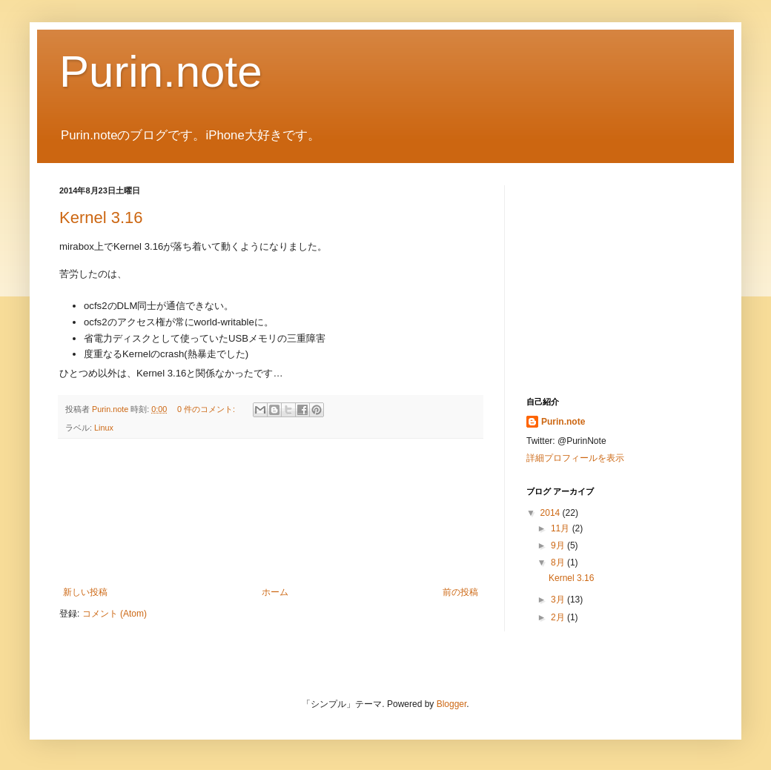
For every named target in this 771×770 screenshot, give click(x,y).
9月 (559, 545)
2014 (551, 513)
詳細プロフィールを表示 (575, 458)
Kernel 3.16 (101, 217)
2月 (559, 617)
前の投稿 (460, 592)
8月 (559, 562)
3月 (559, 599)
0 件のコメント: (207, 409)
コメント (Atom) (114, 613)
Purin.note (160, 71)
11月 (561, 528)
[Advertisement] (271, 512)
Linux (103, 427)
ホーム (275, 592)
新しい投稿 (85, 592)
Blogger (452, 704)
